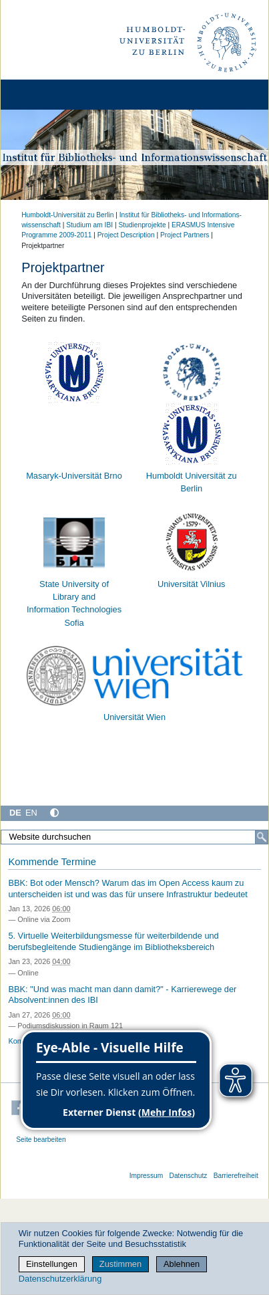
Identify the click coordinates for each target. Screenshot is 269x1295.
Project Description (126, 235)
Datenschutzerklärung (60, 1279)
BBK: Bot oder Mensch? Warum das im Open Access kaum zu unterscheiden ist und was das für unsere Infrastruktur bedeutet (128, 888)
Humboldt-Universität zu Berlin (67, 215)
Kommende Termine (51, 861)
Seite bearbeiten (41, 1139)
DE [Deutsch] (15, 813)
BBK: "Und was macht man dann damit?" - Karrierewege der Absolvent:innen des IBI (122, 995)
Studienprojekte (142, 225)
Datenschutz (189, 1175)
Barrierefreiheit (236, 1175)
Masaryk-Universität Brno (74, 476)
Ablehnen (182, 1264)
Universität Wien (134, 717)
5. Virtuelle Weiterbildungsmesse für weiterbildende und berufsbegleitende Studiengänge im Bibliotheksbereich (113, 941)
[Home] (48, 95)
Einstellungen (51, 1264)
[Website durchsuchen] (134, 837)
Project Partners (184, 235)
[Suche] (261, 837)
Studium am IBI (89, 225)
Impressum (146, 1175)
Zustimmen (120, 1264)
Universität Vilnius (191, 584)
